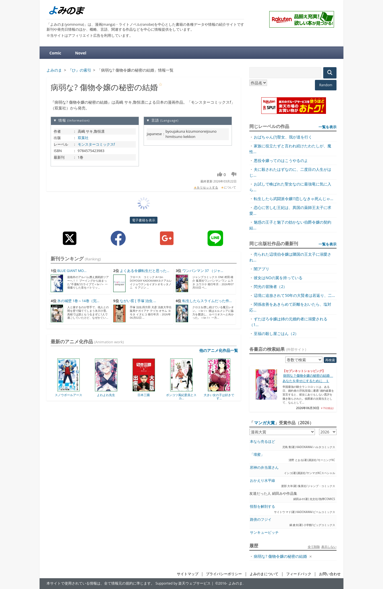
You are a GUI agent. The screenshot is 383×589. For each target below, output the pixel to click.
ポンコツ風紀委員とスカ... (181, 396)
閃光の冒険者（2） (270, 286)
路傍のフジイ (260, 519)
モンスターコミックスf (96, 144)
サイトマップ (187, 574)
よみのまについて (264, 574)
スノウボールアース (68, 395)
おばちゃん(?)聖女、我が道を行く (283, 137)
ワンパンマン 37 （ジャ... (202, 270)
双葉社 (83, 137)
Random (325, 85)
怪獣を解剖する (262, 506)
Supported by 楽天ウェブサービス (183, 583)
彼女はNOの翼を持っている (278, 277)
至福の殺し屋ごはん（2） (276, 333)
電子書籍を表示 (143, 220)
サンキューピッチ (264, 532)
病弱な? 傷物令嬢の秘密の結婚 (280, 556)
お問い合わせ (330, 574)
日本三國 (144, 395)
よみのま (235, 583)
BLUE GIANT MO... (72, 270)
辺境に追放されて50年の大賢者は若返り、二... (294, 295)
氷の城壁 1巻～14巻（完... (78, 301)
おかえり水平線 (262, 480)
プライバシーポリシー (224, 574)
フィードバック (298, 574)
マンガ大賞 (264, 422)
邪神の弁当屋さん (264, 467)
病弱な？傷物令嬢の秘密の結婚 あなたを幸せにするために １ (308, 378)
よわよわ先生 (106, 395)
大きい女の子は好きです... (219, 396)
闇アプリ (261, 268)
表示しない (329, 547)
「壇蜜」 (257, 454)
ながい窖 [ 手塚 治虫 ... (138, 301)
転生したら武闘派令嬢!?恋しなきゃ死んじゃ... (293, 198)
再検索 (330, 360)
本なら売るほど (262, 441)
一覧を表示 (328, 126)
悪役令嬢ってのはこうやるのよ (281, 160)
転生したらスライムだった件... (207, 301)
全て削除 (314, 547)
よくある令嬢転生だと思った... (144, 270)
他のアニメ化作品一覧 (218, 350)
